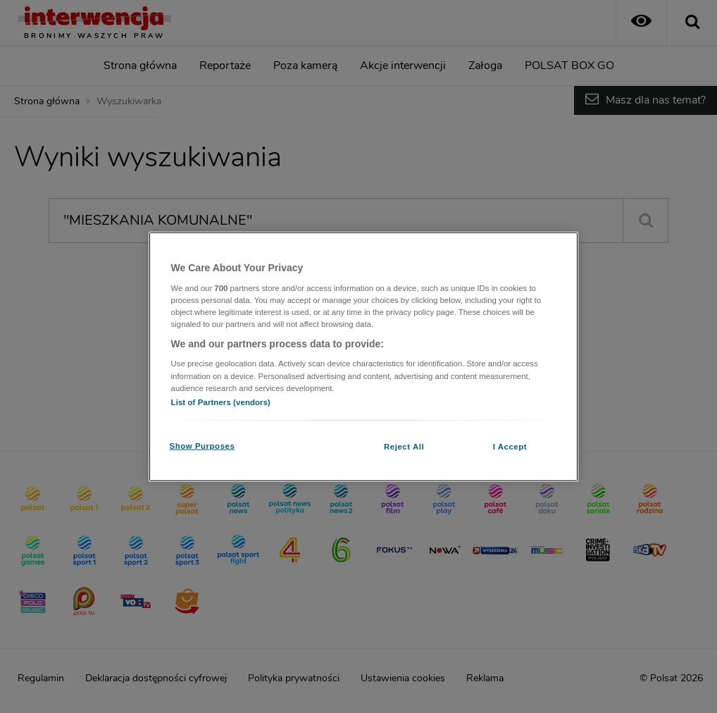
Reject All (404, 446)
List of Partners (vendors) (220, 401)
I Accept (510, 446)
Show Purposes (202, 445)
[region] (364, 357)
